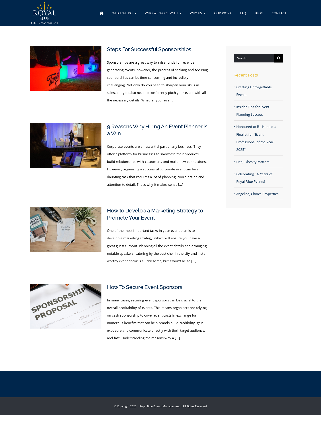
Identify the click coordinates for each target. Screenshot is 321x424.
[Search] (278, 58)
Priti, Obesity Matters (252, 162)
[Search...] (254, 58)
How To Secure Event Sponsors (144, 287)
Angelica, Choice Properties (257, 194)
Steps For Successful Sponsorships (149, 49)
